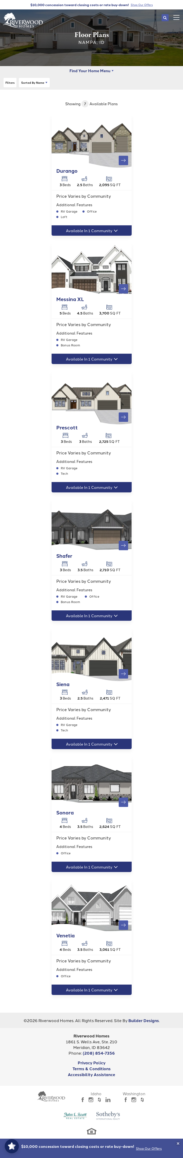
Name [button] (32, 82)
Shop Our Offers (149, 1148)
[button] (165, 17)
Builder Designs (143, 1020)
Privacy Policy (92, 1063)
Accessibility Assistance (91, 1074)
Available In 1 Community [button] (89, 230)
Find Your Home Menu (89, 70)
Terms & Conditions (92, 1068)
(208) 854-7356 (99, 1053)
